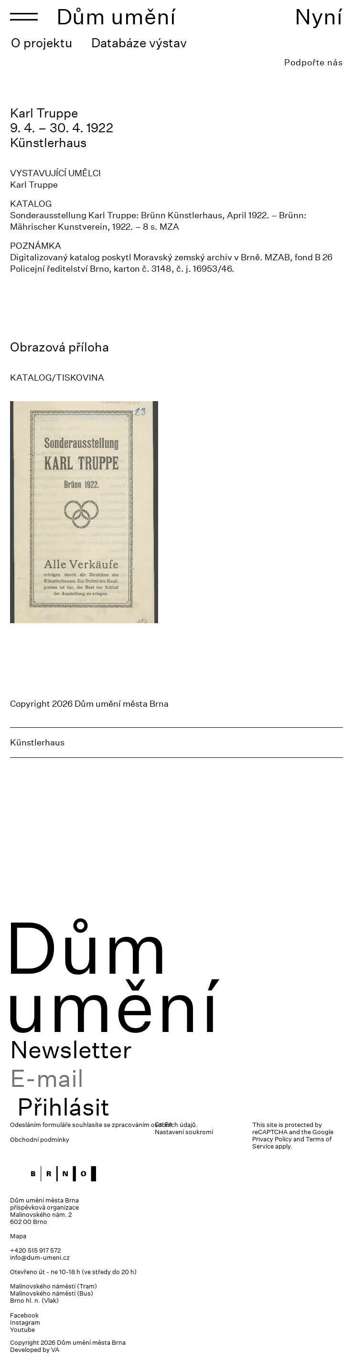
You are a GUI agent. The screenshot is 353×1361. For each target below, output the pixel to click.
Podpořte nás (313, 62)
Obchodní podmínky (39, 1140)
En (168, 1124)
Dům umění (116, 16)
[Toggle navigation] (24, 16)
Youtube (22, 1330)
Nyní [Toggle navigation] (319, 16)
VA (55, 1350)
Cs (158, 1124)
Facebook (24, 1315)
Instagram (25, 1322)
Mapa (18, 1236)
